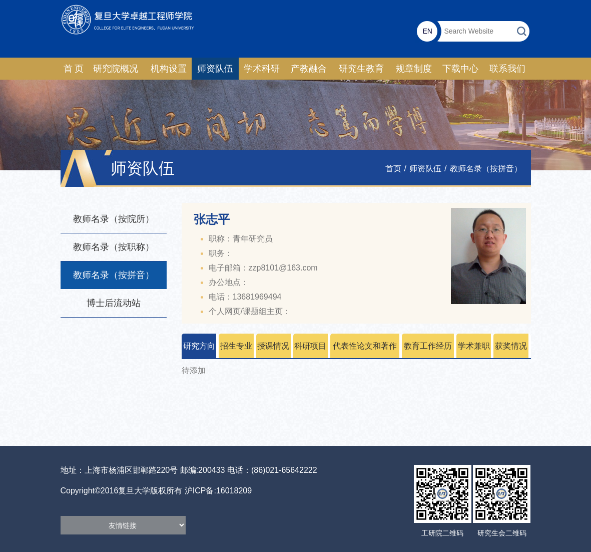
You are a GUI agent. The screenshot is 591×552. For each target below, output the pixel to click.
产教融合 (309, 69)
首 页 (74, 69)
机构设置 (169, 69)
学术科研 (262, 69)
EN (427, 31)
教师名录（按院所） (113, 219)
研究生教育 (361, 69)
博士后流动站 (114, 303)
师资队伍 (215, 69)
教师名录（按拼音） (486, 168)
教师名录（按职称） (113, 247)
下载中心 (460, 69)
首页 (393, 168)
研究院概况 (115, 69)
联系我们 (507, 69)
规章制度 (414, 69)
